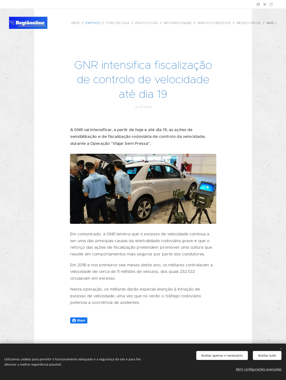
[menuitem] (78, 22)
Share (78, 320)
